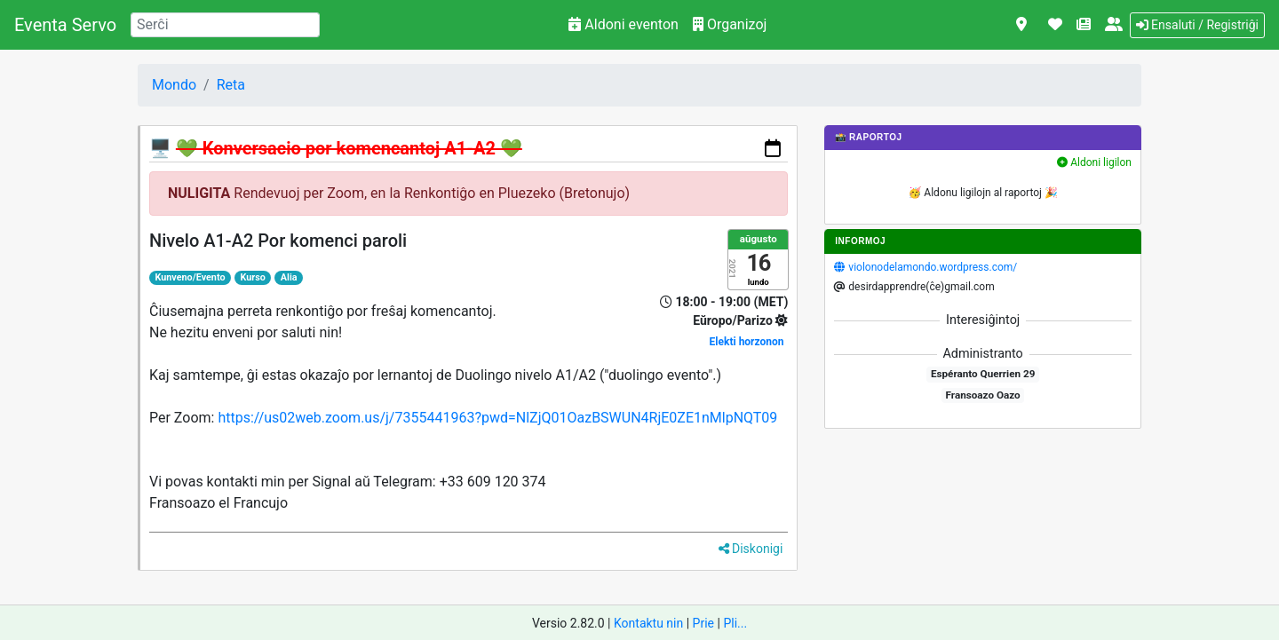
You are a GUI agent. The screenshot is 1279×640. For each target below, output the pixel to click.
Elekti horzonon (747, 342)
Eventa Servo (65, 25)
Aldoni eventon (623, 24)
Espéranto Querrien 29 (983, 373)
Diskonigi (751, 548)
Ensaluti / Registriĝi (1197, 25)
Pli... (735, 623)
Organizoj (730, 24)
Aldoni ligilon (1094, 162)
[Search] (225, 24)
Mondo (174, 84)
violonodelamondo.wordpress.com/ (932, 267)
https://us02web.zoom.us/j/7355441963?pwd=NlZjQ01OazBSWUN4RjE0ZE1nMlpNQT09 (497, 417)
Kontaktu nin (648, 623)
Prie (703, 623)
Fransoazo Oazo (983, 395)
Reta (231, 84)
